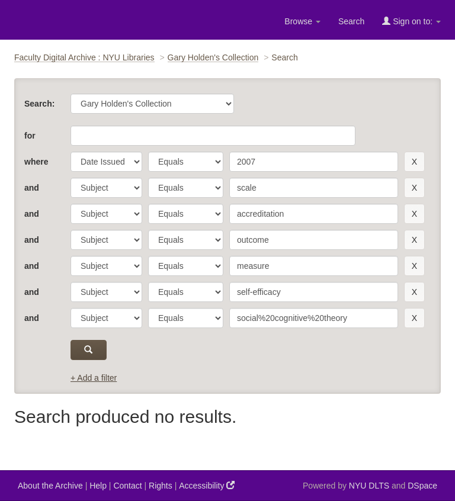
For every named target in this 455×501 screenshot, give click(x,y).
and (31, 187)
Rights (160, 485)
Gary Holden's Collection (213, 57)
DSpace (422, 485)
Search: (39, 103)
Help (98, 485)
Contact (127, 485)
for (30, 135)
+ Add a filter (94, 378)
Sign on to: (411, 21)
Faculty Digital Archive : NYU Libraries (84, 57)
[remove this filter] (414, 162)
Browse (302, 21)
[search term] (313, 162)
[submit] (89, 350)
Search (351, 21)
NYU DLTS (369, 485)
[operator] (185, 162)
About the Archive (50, 485)
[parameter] (106, 162)
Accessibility (207, 485)
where (36, 161)
